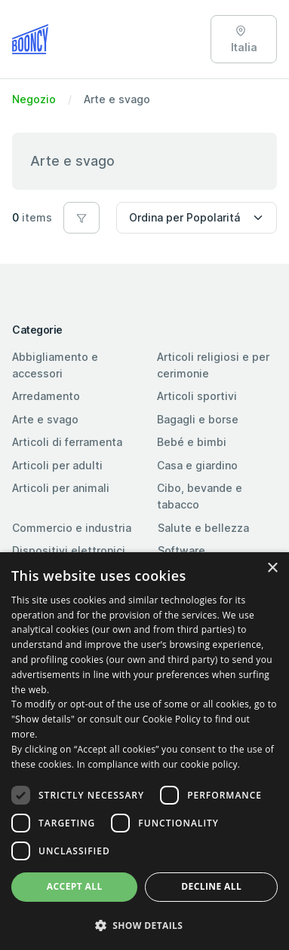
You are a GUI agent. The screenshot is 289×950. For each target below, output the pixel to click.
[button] (81, 218)
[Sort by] (196, 218)
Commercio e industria (71, 527)
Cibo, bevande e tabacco (199, 496)
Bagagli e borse (197, 419)
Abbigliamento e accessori (55, 365)
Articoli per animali (60, 487)
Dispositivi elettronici (68, 550)
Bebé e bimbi (191, 441)
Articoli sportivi (197, 395)
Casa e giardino (197, 465)
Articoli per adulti (57, 465)
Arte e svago (45, 419)
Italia (244, 39)
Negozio (34, 99)
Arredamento (46, 395)
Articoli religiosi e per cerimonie (213, 365)
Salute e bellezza (203, 527)
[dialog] (144, 751)
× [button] (272, 568)
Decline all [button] (211, 886)
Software (181, 550)
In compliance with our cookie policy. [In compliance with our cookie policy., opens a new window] (159, 764)
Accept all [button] (75, 886)
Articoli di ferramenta (67, 441)
